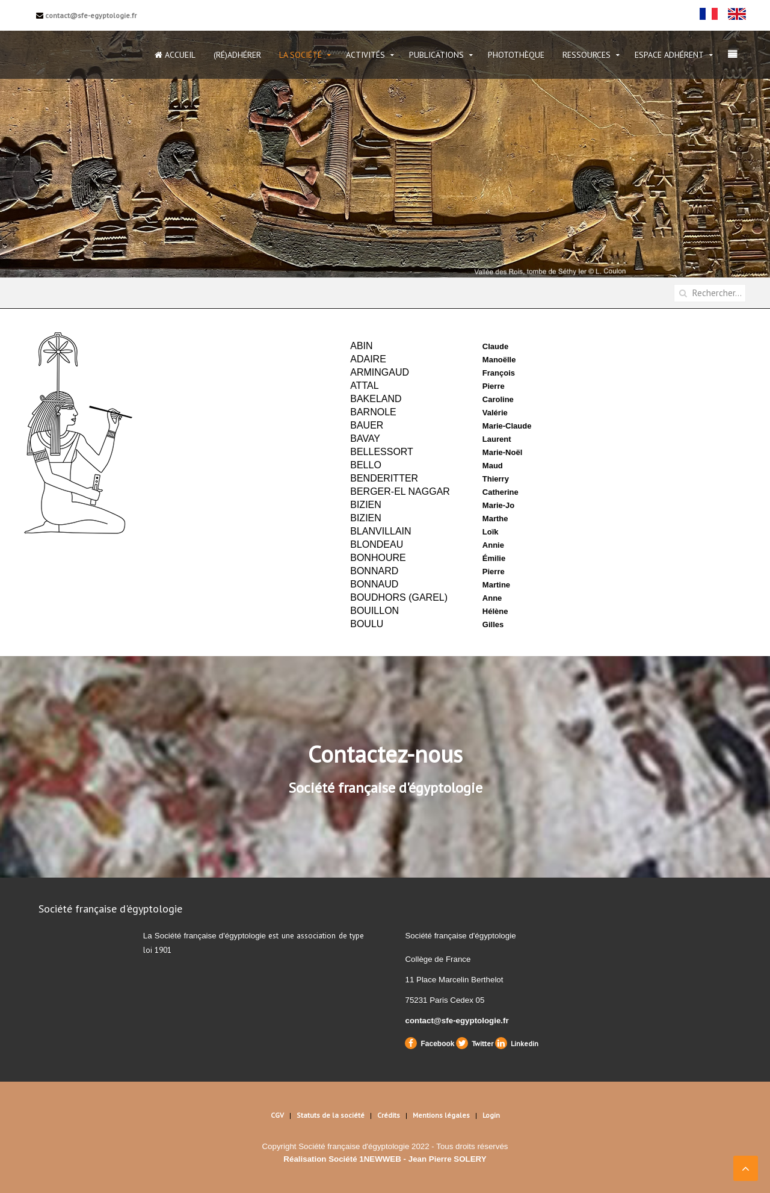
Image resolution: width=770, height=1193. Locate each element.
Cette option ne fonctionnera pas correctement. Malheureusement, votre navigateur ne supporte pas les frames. (478, 482)
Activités (365, 54)
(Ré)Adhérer (237, 54)
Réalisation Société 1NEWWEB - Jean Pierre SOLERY (384, 1159)
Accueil (175, 54)
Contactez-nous (385, 754)
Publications (436, 54)
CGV (277, 1115)
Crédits (388, 1115)
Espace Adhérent (669, 54)
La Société (300, 54)
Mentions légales (441, 1115)
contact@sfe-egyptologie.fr (86, 15)
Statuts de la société (331, 1115)
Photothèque (516, 54)
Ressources (586, 54)
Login (491, 1115)
